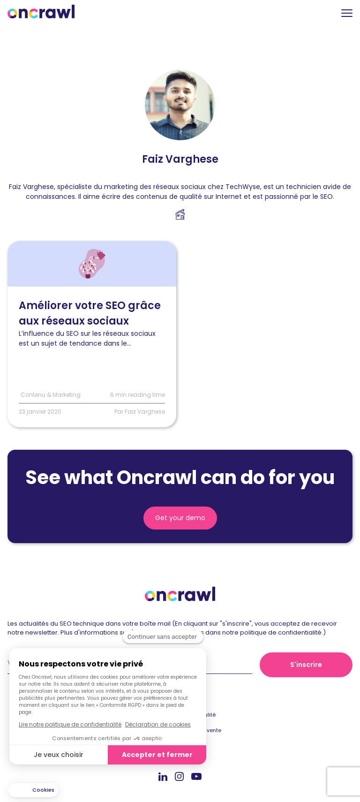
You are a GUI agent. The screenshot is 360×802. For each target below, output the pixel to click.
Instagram (179, 776)
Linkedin (162, 776)
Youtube (196, 777)
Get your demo (180, 517)
